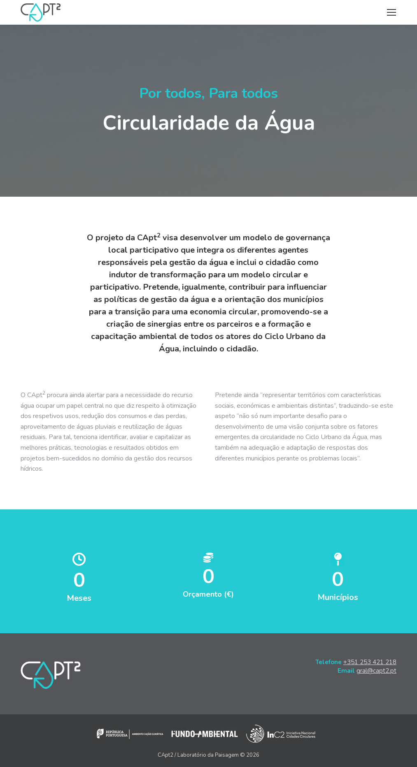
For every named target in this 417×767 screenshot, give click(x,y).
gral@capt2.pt (376, 671)
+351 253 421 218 (369, 662)
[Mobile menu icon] (391, 12)
